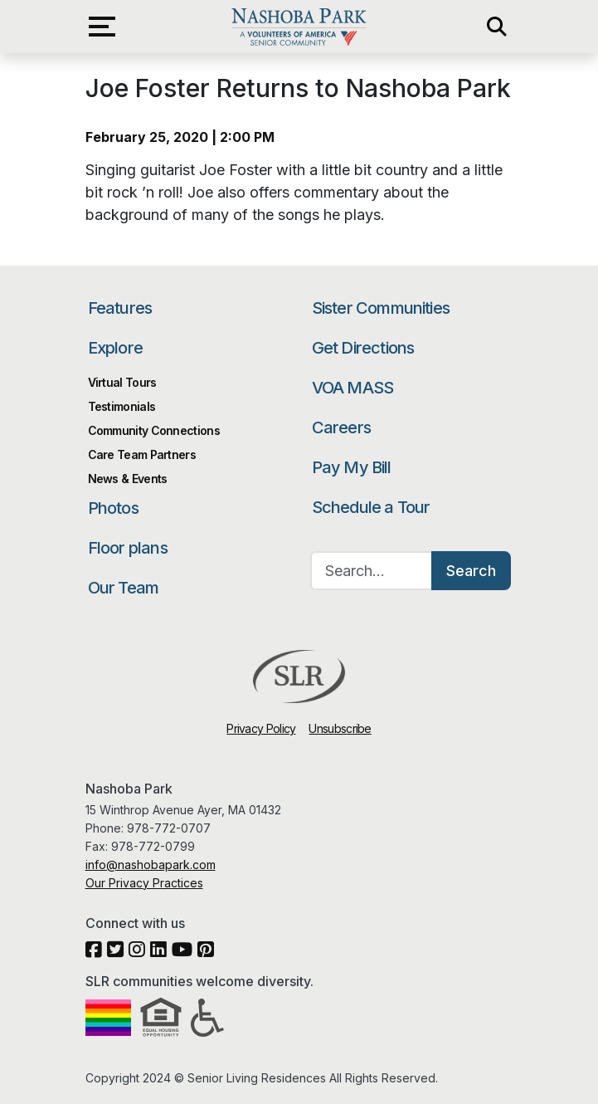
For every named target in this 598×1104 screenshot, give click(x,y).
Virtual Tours (122, 382)
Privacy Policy (260, 728)
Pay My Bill (351, 467)
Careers (341, 427)
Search (471, 570)
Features (120, 308)
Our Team (123, 588)
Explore (115, 348)
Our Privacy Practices (144, 883)
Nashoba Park (299, 26)
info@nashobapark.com (150, 864)
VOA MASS (353, 388)
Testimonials (122, 406)
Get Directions (363, 348)
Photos (113, 508)
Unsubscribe (340, 728)
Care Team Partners (142, 454)
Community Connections (154, 430)
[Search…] (371, 570)
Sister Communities (381, 308)
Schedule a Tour (371, 507)
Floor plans (128, 548)
